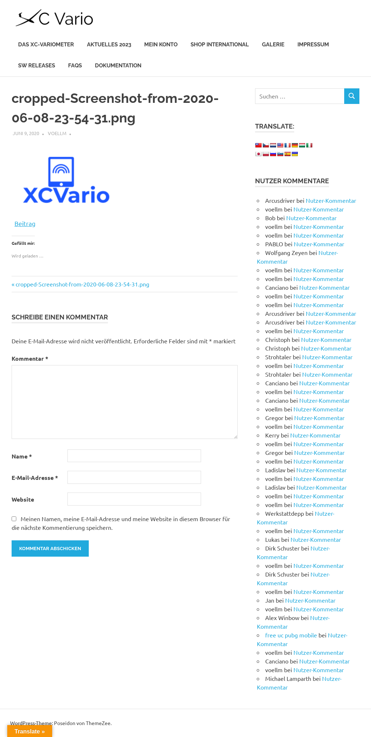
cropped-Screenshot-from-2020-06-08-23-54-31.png (82, 284)
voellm (57, 133)
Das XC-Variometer (46, 44)
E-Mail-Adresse (35, 477)
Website (23, 499)
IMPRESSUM (313, 44)
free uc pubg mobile (291, 634)
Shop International (220, 44)
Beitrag (25, 222)
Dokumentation (118, 65)
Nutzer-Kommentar (331, 200)
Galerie (273, 44)
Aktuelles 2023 (109, 44)
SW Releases (36, 65)
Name (22, 456)
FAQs (75, 65)
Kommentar (30, 358)
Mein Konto (161, 44)
